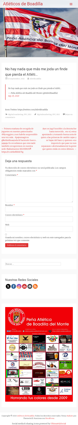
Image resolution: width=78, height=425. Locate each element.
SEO (29, 114)
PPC (25, 114)
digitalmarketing (44, 114)
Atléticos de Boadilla (23, 3)
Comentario (11, 175)
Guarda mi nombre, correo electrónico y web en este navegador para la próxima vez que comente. (38, 239)
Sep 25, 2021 (13, 96)
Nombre (10, 205)
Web (7, 225)
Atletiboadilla (35, 79)
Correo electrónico (14, 215)
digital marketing (15, 114)
